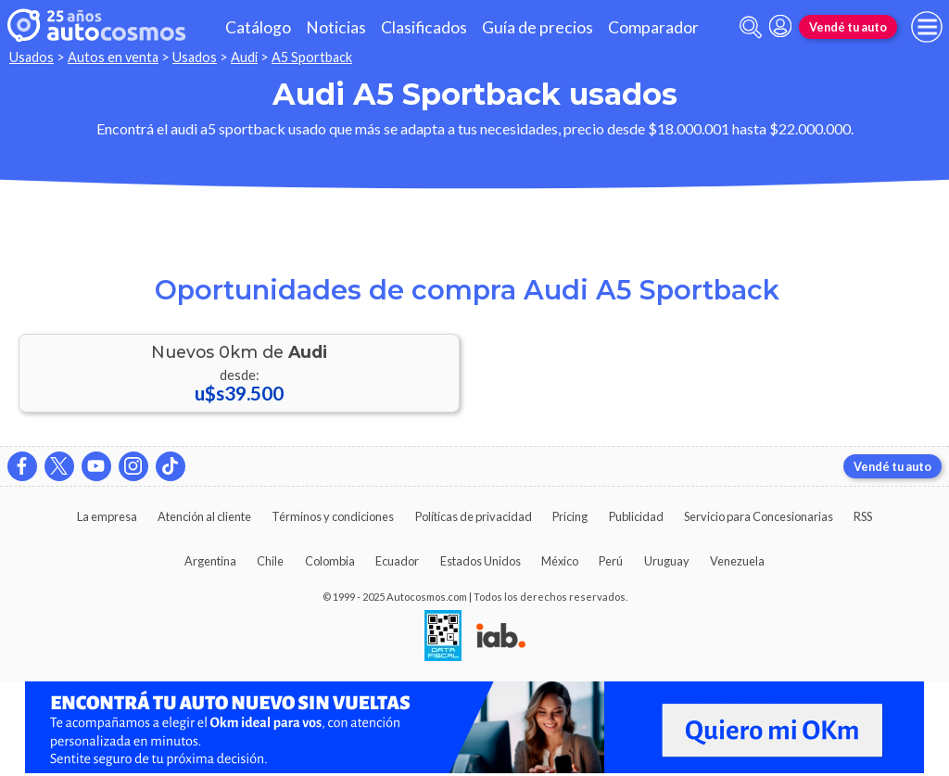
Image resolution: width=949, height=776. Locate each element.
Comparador (653, 27)
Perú (611, 560)
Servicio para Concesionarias (758, 516)
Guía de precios (537, 27)
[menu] (927, 27)
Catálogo (258, 27)
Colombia (330, 560)
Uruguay (667, 560)
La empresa (107, 516)
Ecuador (397, 560)
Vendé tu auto (848, 26)
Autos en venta (113, 57)
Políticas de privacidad (473, 516)
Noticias (336, 27)
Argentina (210, 560)
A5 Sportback (312, 57)
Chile (270, 560)
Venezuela (737, 560)
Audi (244, 57)
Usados (31, 57)
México (559, 560)
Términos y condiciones (333, 516)
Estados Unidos (480, 560)
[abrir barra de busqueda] (751, 27)
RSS (863, 516)
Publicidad (636, 516)
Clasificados (424, 27)
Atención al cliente (204, 516)
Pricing (570, 516)
